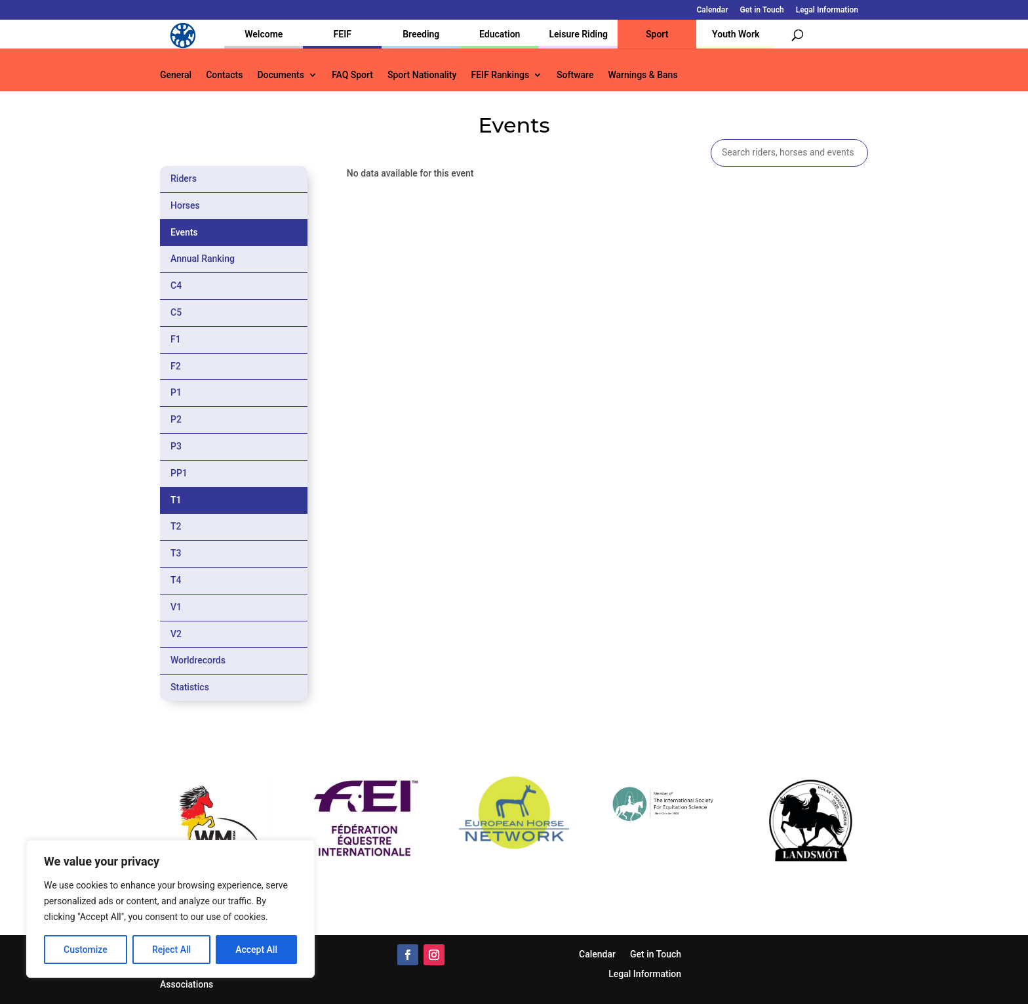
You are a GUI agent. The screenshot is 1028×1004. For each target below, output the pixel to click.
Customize (86, 949)
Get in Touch (762, 10)
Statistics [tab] (189, 687)
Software (575, 75)
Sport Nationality (421, 75)
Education (499, 34)
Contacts (224, 75)
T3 (176, 553)
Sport (657, 34)
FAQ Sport (352, 75)
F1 (175, 339)
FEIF (342, 34)
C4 (176, 285)
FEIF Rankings (500, 75)
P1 (176, 392)
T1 (176, 500)
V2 (176, 634)
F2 (175, 366)
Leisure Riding (578, 34)
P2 (176, 419)
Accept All (256, 949)
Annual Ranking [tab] (202, 258)
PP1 (179, 473)
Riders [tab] (183, 178)
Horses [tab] (185, 205)
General (175, 75)
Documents (280, 75)
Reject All (171, 949)
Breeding (421, 34)
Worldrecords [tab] (198, 660)
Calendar (712, 10)
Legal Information (827, 10)
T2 (176, 526)
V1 (176, 607)
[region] (170, 909)
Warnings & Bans (642, 75)
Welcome (264, 34)
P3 (176, 446)
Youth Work (735, 34)
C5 (176, 312)
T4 (176, 580)
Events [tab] (184, 232)
